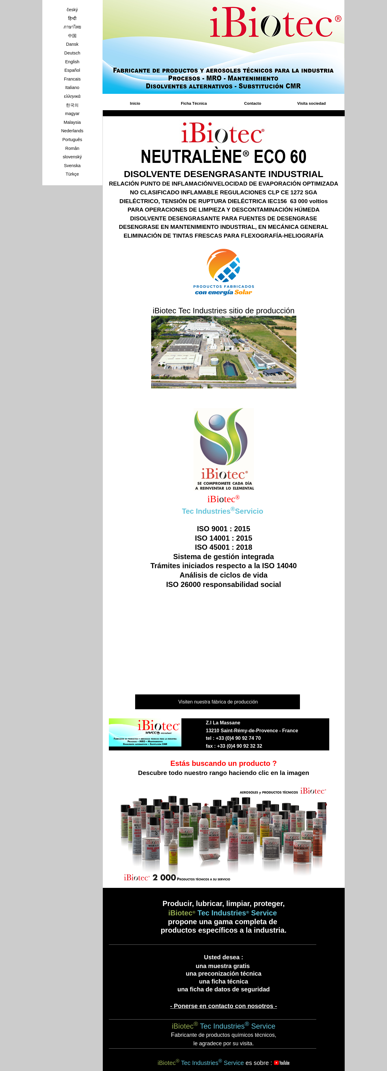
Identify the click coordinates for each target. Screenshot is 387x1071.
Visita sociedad (311, 103)
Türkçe (72, 174)
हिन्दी (72, 18)
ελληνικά (72, 96)
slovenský (72, 156)
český (72, 9)
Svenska (72, 165)
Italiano (72, 87)
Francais (72, 79)
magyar (72, 113)
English (72, 61)
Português (72, 139)
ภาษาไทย (72, 27)
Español (72, 70)
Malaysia (72, 122)
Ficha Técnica (194, 103)
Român (72, 148)
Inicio (135, 103)
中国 (72, 35)
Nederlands (72, 130)
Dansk (72, 44)
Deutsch (72, 53)
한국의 (72, 105)
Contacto (252, 103)
